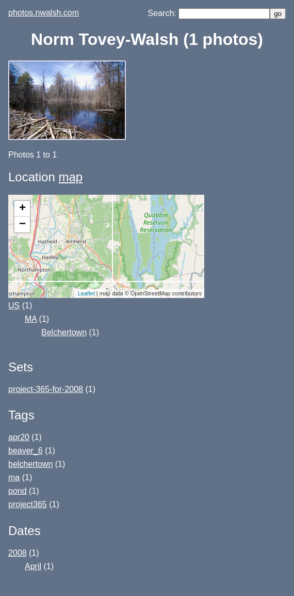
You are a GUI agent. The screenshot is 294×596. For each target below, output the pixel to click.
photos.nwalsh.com (43, 12)
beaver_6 (25, 450)
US (14, 305)
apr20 (18, 437)
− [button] (22, 224)
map (70, 177)
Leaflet (86, 293)
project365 (27, 504)
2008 (17, 552)
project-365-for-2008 (45, 389)
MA (31, 319)
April (33, 566)
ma (14, 477)
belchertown (30, 464)
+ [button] (22, 208)
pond (17, 491)
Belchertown (64, 332)
